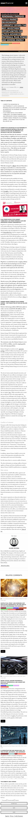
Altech (14, 166)
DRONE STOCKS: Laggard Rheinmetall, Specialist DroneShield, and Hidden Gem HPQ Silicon (13, 682)
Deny (14, 812)
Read (3, 651)
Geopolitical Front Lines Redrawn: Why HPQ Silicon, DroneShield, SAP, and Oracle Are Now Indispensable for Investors (13, 605)
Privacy (12, 816)
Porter (24, 297)
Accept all (14, 803)
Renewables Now (7, 232)
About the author (5, 565)
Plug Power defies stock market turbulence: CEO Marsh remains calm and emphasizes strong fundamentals (14, 114)
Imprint (7, 816)
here (10, 392)
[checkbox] (1, 800)
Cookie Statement (18, 816)
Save (14, 807)
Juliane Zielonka (14, 548)
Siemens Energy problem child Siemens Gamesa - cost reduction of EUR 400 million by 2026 (15, 119)
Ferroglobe (6, 191)
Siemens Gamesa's (5, 314)
